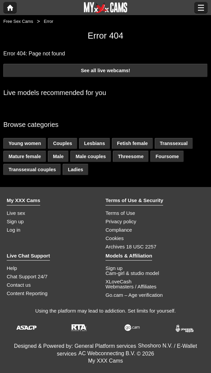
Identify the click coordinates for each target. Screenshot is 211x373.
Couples (62, 143)
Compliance (118, 230)
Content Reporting (27, 293)
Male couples (91, 156)
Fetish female (132, 143)
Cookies (114, 238)
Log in (13, 230)
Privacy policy (120, 221)
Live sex (16, 213)
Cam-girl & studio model (132, 273)
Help (12, 268)
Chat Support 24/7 (27, 276)
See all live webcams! (105, 70)
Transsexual (174, 143)
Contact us (19, 285)
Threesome (131, 156)
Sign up (15, 221)
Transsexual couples (32, 169)
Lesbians (94, 143)
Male (58, 156)
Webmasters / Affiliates (130, 286)
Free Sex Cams (18, 21)
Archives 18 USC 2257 (130, 246)
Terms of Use (120, 213)
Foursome (167, 156)
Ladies (75, 169)
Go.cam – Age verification (134, 295)
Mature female (24, 156)
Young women (24, 143)
